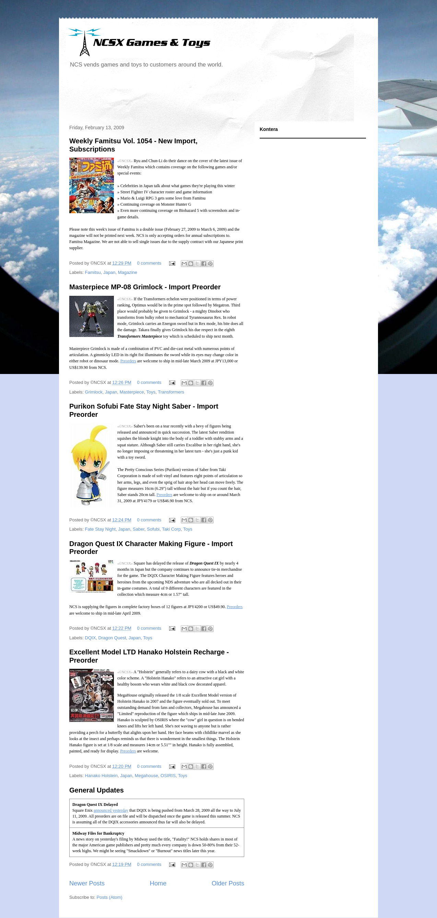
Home (158, 883)
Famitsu (93, 272)
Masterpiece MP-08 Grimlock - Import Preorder (145, 287)
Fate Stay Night (100, 529)
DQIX (90, 637)
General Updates (96, 790)
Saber (138, 529)
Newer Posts (87, 883)
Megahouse (146, 775)
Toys (151, 392)
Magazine (127, 272)
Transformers (171, 392)
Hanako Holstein (101, 775)
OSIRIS (168, 775)
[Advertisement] (191, 97)
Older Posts (228, 883)
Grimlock (94, 392)
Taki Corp (171, 529)
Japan (109, 272)
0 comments (149, 263)
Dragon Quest (112, 637)
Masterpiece (132, 392)
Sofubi (153, 529)
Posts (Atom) (109, 897)
